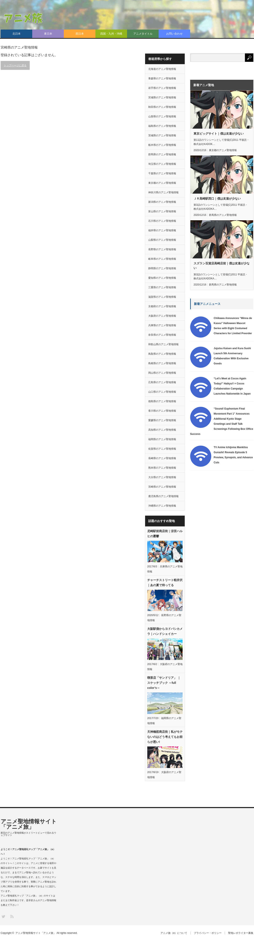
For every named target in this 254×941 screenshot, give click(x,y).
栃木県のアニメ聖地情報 (162, 144)
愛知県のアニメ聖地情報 (162, 277)
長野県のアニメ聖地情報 (162, 249)
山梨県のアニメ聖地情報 (162, 239)
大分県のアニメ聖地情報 (162, 477)
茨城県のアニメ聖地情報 (162, 135)
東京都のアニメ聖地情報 (162, 182)
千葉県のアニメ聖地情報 (162, 173)
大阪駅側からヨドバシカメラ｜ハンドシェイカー (165, 631)
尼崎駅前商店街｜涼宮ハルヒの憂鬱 (165, 533)
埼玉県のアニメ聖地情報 (162, 163)
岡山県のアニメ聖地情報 (162, 372)
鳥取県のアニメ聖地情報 (162, 353)
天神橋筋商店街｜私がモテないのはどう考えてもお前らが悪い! (165, 737)
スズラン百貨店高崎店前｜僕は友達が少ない (222, 266)
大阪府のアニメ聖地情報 (162, 315)
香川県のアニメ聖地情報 (162, 410)
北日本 (16, 33)
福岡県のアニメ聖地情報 (162, 439)
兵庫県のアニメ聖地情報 (162, 325)
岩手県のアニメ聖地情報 (162, 88)
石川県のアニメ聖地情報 (162, 220)
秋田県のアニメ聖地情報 (162, 106)
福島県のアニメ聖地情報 (162, 125)
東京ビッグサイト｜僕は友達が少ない (219, 133)
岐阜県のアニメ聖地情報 (162, 258)
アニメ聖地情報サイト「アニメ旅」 (29, 824)
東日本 (48, 33)
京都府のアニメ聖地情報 (162, 306)
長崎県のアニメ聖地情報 (162, 458)
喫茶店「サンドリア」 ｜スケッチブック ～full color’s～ (163, 683)
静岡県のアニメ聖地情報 (162, 268)
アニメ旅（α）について (173, 933)
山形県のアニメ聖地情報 (162, 116)
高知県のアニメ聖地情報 (162, 429)
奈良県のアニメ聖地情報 (162, 334)
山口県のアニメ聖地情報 (162, 391)
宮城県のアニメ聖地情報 (162, 97)
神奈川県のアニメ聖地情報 (163, 192)
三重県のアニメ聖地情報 (162, 287)
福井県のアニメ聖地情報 (162, 230)
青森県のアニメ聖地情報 (162, 78)
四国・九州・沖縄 (111, 33)
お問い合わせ (174, 33)
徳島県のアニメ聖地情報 (162, 401)
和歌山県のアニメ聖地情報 (163, 344)
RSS (11, 916)
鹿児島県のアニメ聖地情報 (163, 496)
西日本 (80, 33)
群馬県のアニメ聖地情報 (162, 154)
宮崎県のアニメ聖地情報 (162, 486)
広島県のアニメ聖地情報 (162, 382)
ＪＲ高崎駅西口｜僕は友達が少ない (217, 198)
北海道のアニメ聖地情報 (162, 69)
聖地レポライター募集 (240, 933)
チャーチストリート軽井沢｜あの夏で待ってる (165, 582)
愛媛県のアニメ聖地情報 (162, 420)
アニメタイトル (142, 33)
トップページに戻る (15, 65)
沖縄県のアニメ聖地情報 (162, 505)
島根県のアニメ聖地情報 (162, 363)
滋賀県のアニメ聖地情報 (162, 296)
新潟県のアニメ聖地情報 (162, 201)
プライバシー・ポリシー (208, 933)
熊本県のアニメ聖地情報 (162, 467)
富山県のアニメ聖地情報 (162, 211)
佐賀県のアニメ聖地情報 (162, 448)
